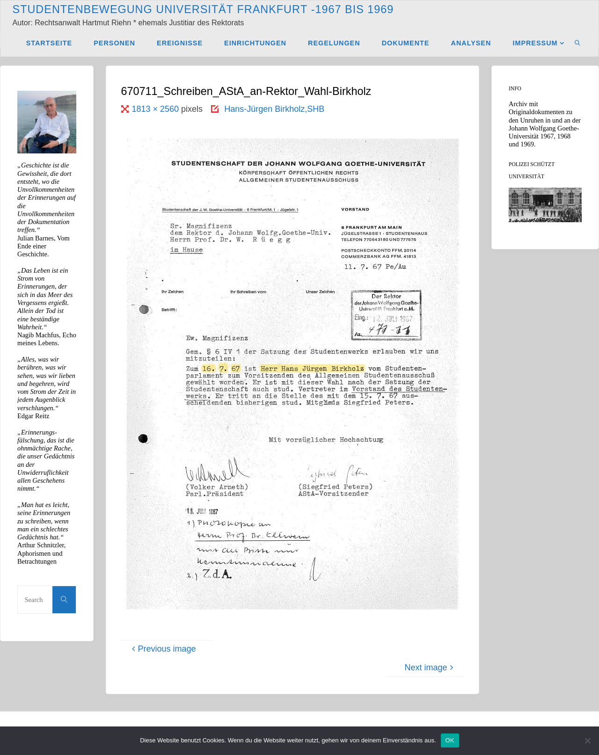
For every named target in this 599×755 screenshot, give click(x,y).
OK (450, 740)
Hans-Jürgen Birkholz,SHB (274, 109)
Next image (430, 667)
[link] (578, 43)
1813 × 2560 (156, 109)
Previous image (162, 648)
